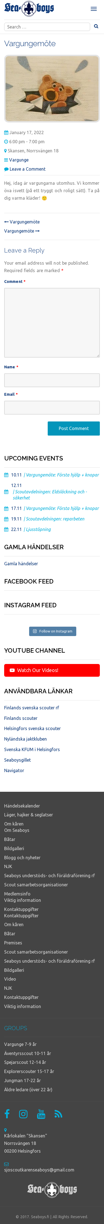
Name (11, 367)
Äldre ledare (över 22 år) (28, 1089)
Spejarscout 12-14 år (25, 1062)
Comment (15, 281)
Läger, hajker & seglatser (28, 814)
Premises (13, 942)
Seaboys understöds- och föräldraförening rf (49, 875)
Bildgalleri (14, 848)
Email (11, 394)
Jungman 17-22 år (22, 1080)
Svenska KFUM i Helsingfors (32, 749)
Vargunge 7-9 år (20, 1044)
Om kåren (14, 823)
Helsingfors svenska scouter (32, 728)
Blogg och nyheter (22, 857)
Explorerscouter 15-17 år (29, 1071)
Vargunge (19, 159)
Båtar (9, 839)
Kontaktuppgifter (21, 909)
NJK (8, 866)
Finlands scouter (20, 718)
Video (10, 978)
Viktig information (22, 900)
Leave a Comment (27, 168)
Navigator (14, 770)
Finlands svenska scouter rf (31, 707)
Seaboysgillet (17, 759)
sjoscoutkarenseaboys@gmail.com (39, 1169)
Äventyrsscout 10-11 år (27, 1053)
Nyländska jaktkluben (25, 738)
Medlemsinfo (17, 893)
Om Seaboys (16, 830)
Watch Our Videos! (34, 670)
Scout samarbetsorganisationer (36, 884)
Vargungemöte (22, 221)
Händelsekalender (22, 805)
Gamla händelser (21, 563)
